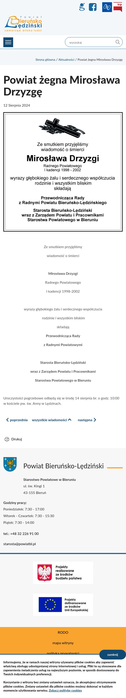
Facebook (93, 7)
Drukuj (16, 439)
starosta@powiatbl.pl (19, 544)
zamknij (112, 654)
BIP (118, 7)
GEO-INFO (82, 7)
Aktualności (66, 59)
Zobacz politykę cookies (65, 690)
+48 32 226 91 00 (24, 533)
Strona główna (45, 59)
